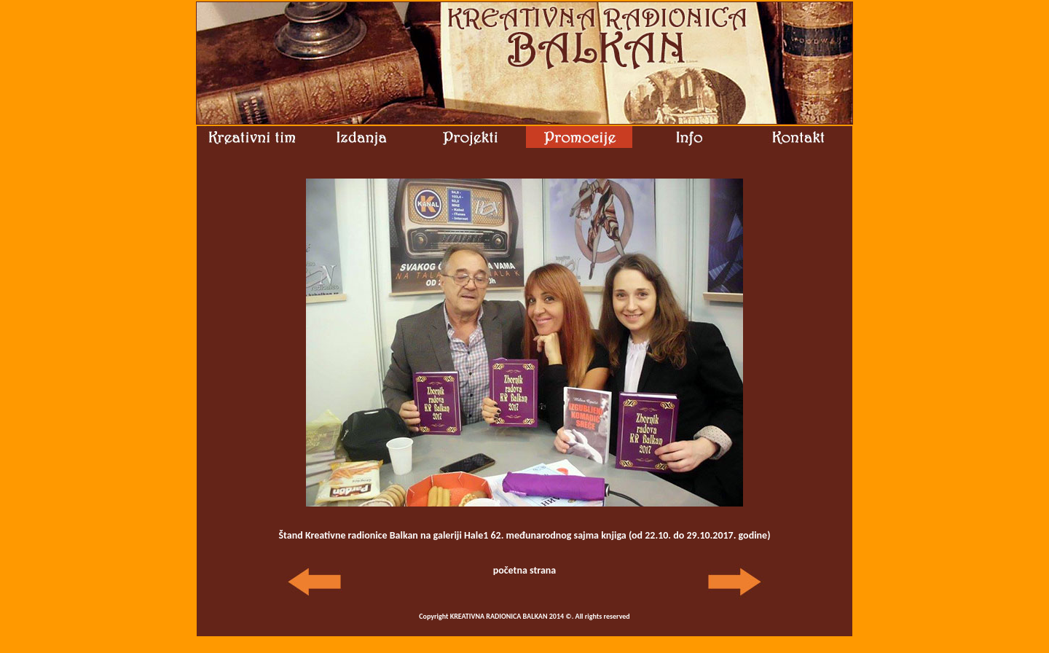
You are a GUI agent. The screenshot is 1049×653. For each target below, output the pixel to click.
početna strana (525, 570)
